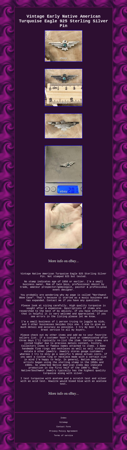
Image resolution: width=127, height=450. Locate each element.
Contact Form (63, 427)
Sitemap (63, 422)
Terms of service (63, 435)
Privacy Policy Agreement (63, 431)
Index (63, 418)
